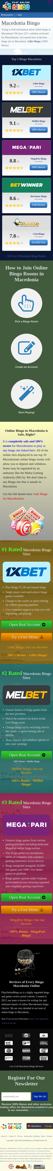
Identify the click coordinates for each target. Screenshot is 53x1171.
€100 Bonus (38, 205)
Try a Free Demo (24, 637)
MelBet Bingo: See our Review (27, 770)
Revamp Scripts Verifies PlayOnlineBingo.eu (29, 1161)
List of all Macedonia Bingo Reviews (27, 1066)
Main (20, 15)
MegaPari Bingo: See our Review (27, 921)
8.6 (13, 198)
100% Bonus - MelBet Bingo (26, 761)
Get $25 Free (38, 242)
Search (43, 1136)
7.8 (13, 236)
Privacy (20, 1136)
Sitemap (49, 1136)
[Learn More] (37, 1110)
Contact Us (12, 1136)
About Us (4, 1136)
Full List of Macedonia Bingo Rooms (26, 256)
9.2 (13, 85)
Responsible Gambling (32, 1136)
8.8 (13, 161)
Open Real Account (24, 624)
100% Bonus (38, 92)
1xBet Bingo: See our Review (27, 647)
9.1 (13, 123)
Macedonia (8, 15)
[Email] (16, 1096)
